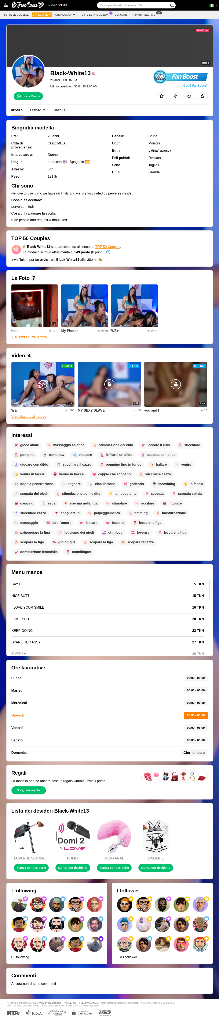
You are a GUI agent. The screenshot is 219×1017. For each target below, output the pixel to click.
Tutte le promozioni (95, 14)
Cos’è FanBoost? (195, 85)
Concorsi (121, 14)
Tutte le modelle (16, 14)
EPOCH (74, 1003)
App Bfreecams (145, 14)
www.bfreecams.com (50, 1002)
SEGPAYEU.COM (89, 1003)
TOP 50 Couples (107, 247)
